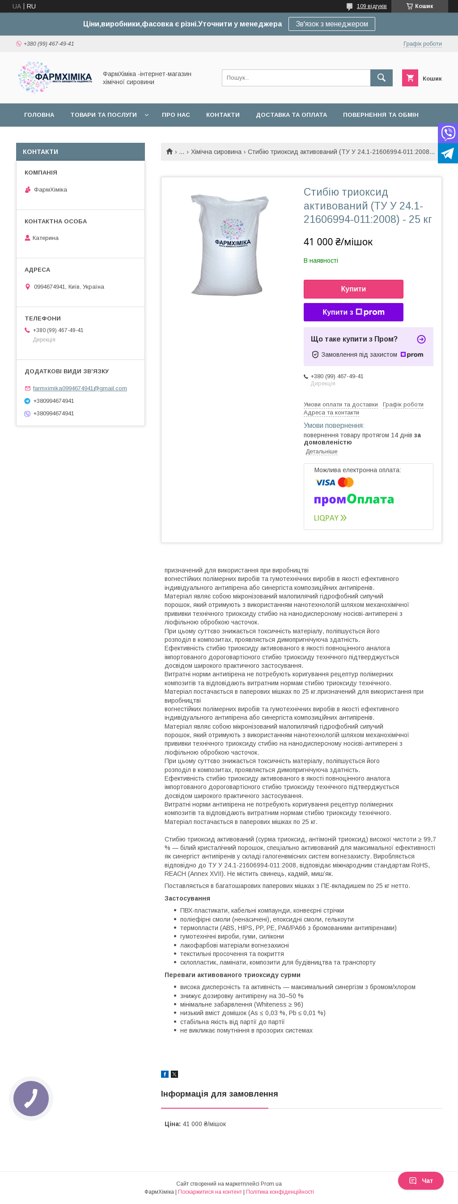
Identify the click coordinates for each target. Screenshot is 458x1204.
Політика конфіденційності (280, 1192)
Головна (39, 114)
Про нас (176, 114)
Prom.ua (271, 1184)
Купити (353, 289)
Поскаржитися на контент (210, 1192)
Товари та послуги (103, 114)
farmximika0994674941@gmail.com (80, 388)
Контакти (223, 114)
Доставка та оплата (291, 114)
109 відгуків (372, 6)
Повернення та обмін (381, 114)
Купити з (353, 312)
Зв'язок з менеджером (332, 24)
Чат (421, 1181)
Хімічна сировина (216, 151)
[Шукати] (381, 77)
